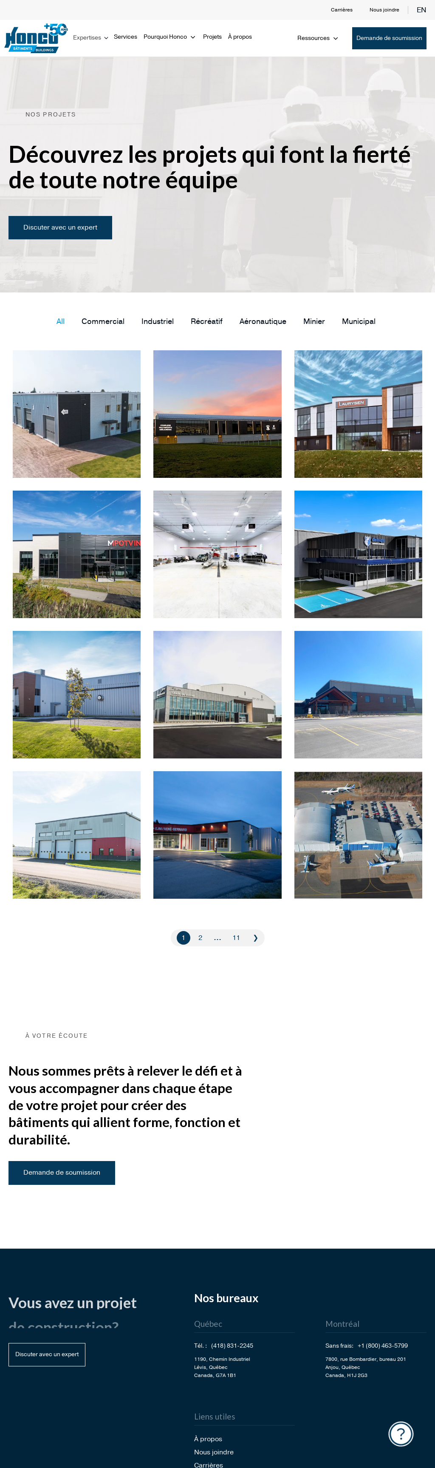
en (422, 10)
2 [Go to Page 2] (200, 938)
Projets (212, 37)
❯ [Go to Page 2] (255, 938)
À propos (240, 37)
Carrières (342, 9)
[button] (60, 321)
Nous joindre (384, 9)
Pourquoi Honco (170, 37)
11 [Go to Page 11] (236, 938)
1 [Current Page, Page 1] (183, 938)
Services (125, 37)
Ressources (318, 38)
